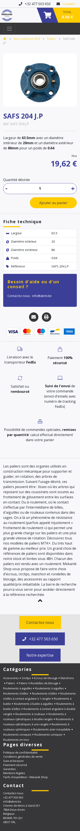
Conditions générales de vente (23, 756)
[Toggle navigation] (9, 28)
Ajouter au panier (53, 202)
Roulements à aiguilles (17, 688)
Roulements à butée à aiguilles (33, 704)
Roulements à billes (16, 693)
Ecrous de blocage (46, 678)
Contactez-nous (40, 622)
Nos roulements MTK (27, 39)
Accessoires (11, 678)
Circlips (26, 678)
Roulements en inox (16, 740)
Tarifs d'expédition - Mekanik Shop (25, 777)
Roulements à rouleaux (30, 714)
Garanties (9, 769)
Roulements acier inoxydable (51, 729)
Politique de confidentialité (20, 752)
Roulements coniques (17, 734)
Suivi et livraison (13, 761)
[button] (40, 600)
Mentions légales (14, 773)
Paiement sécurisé (15, 765)
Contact (69, 3)
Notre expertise (40, 655)
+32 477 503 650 (40, 638)
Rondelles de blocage (44, 683)
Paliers (51, 39)
